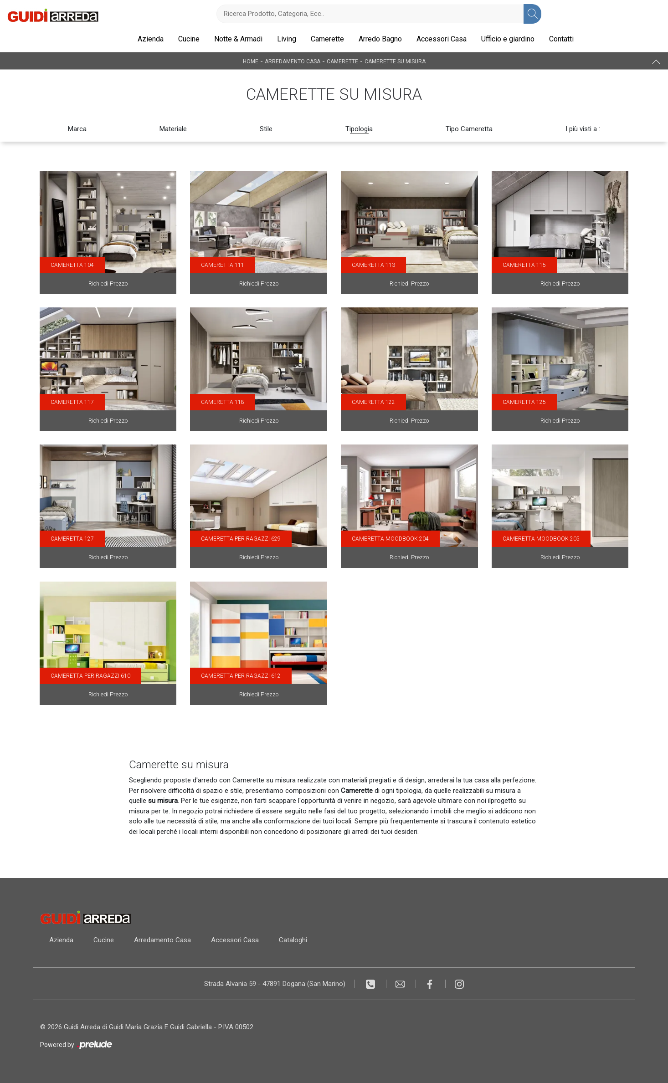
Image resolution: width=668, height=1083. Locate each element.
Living (286, 39)
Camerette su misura (395, 61)
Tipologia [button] (359, 129)
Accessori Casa (441, 39)
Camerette (327, 39)
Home (250, 61)
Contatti (561, 39)
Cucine (189, 39)
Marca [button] (77, 129)
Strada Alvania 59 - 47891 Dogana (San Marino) (274, 984)
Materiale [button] (173, 129)
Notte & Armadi (238, 39)
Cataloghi (293, 940)
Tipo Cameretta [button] (469, 129)
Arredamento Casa (292, 61)
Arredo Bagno (380, 39)
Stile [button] (266, 129)
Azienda (151, 39)
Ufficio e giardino (507, 39)
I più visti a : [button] (582, 129)
